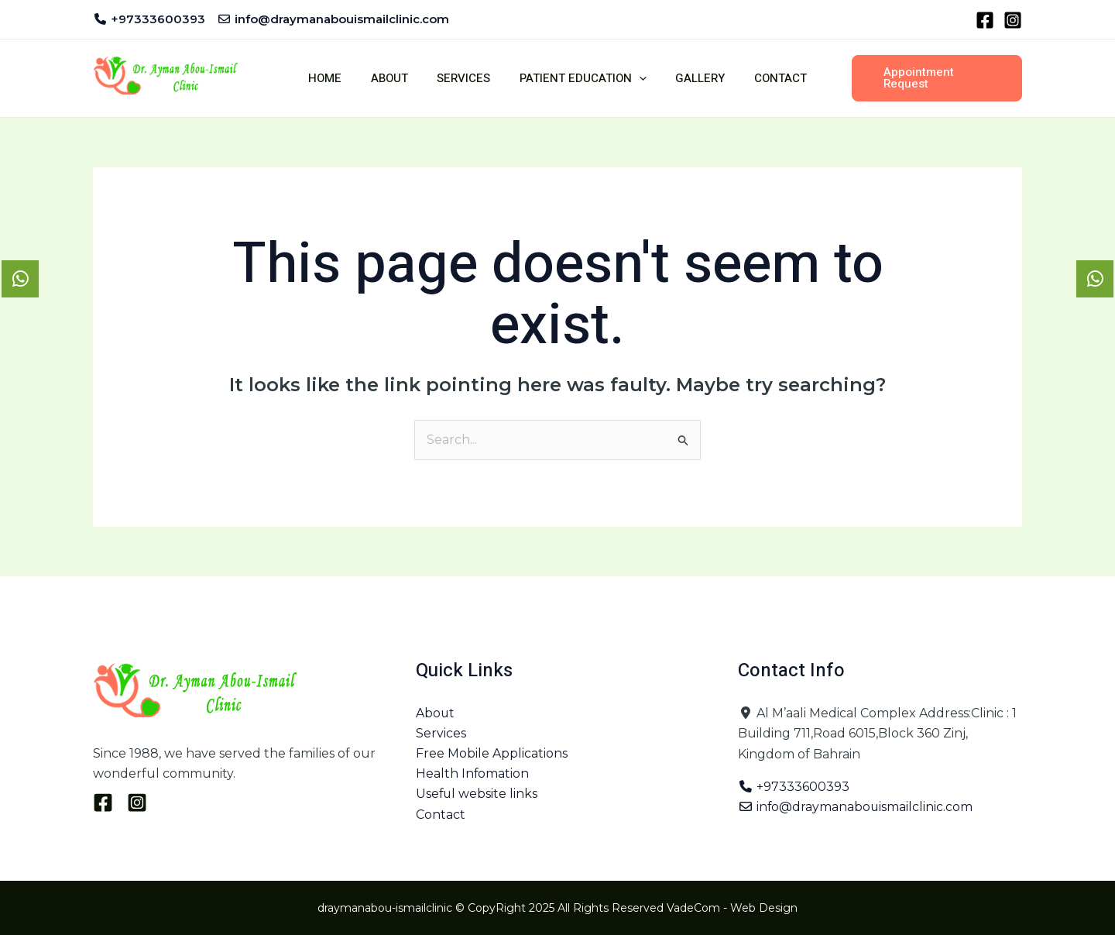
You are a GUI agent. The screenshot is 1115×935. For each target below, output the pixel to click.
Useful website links (477, 795)
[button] (636, 78)
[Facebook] (985, 20)
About (398, 78)
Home (339, 78)
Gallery (691, 78)
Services (466, 78)
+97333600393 (793, 786)
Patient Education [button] (579, 78)
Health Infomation (473, 774)
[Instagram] (1013, 20)
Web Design (764, 908)
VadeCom (693, 908)
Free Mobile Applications (492, 754)
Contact (765, 78)
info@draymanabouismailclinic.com (856, 807)
